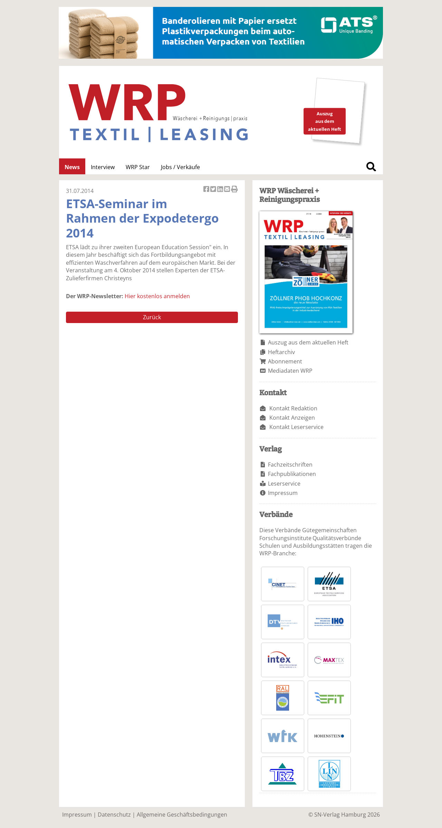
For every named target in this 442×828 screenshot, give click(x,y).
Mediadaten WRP (290, 370)
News (72, 167)
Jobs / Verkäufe (180, 167)
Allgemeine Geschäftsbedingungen (182, 814)
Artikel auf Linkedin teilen (220, 190)
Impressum (283, 493)
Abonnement (285, 361)
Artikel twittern (213, 190)
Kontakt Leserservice (296, 427)
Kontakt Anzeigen (292, 417)
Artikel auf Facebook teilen (206, 190)
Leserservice (284, 483)
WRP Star (138, 167)
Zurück (152, 317)
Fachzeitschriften (290, 464)
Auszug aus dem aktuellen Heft (308, 342)
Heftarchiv (281, 352)
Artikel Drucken (234, 190)
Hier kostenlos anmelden (157, 296)
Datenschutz (114, 814)
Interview (103, 167)
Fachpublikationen (292, 474)
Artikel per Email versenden (227, 190)
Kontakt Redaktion (293, 408)
